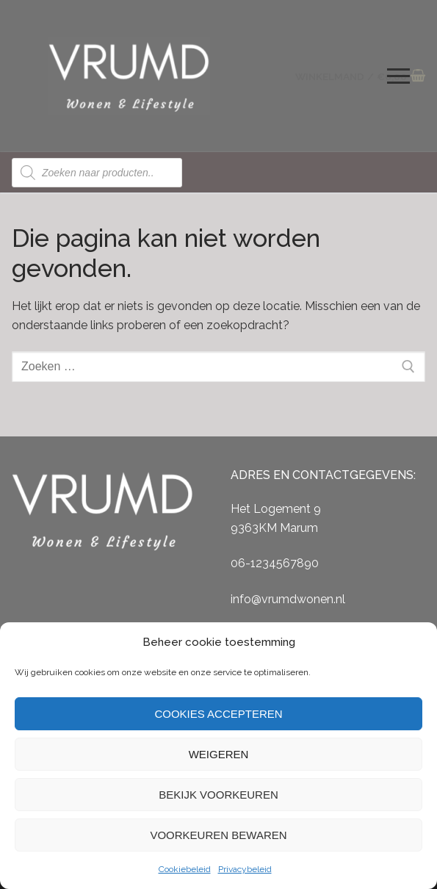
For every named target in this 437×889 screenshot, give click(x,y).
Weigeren (219, 754)
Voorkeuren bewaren (218, 835)
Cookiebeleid (185, 869)
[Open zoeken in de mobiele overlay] (97, 172)
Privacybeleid (245, 869)
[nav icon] (398, 76)
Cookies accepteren (218, 714)
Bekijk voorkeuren (218, 794)
